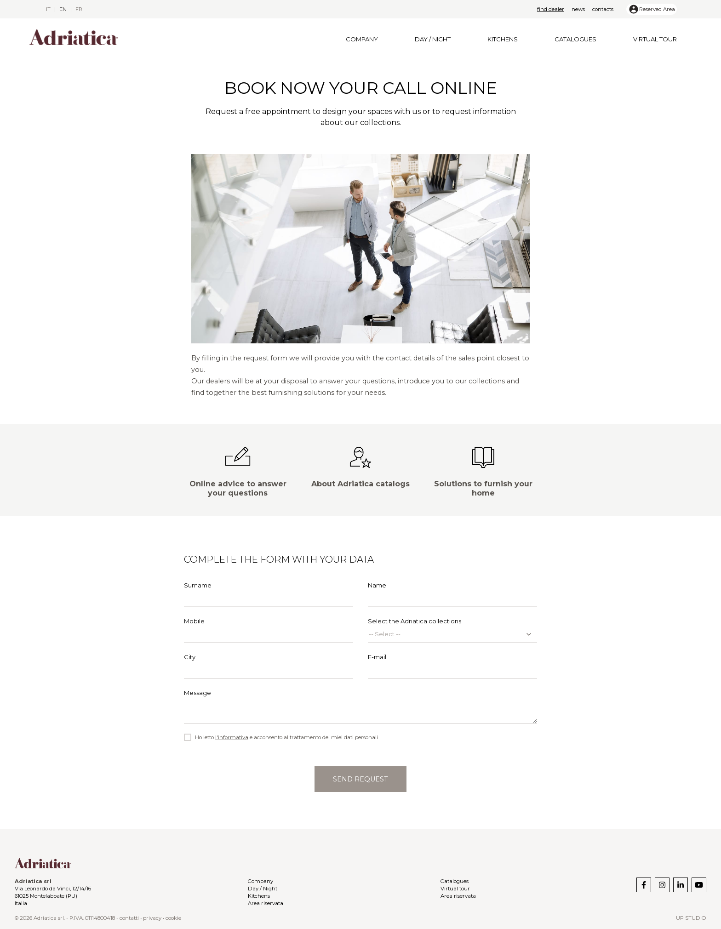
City (268, 666)
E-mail (452, 666)
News (578, 9)
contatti (129, 918)
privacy (152, 918)
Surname (268, 594)
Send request (360, 779)
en (63, 9)
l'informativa (231, 737)
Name (452, 594)
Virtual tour (655, 39)
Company (362, 39)
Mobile (268, 630)
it (48, 9)
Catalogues (575, 39)
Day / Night (433, 39)
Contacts (602, 9)
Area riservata (265, 903)
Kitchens (502, 39)
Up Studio (691, 918)
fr (78, 9)
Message (360, 706)
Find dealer (550, 9)
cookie (173, 918)
